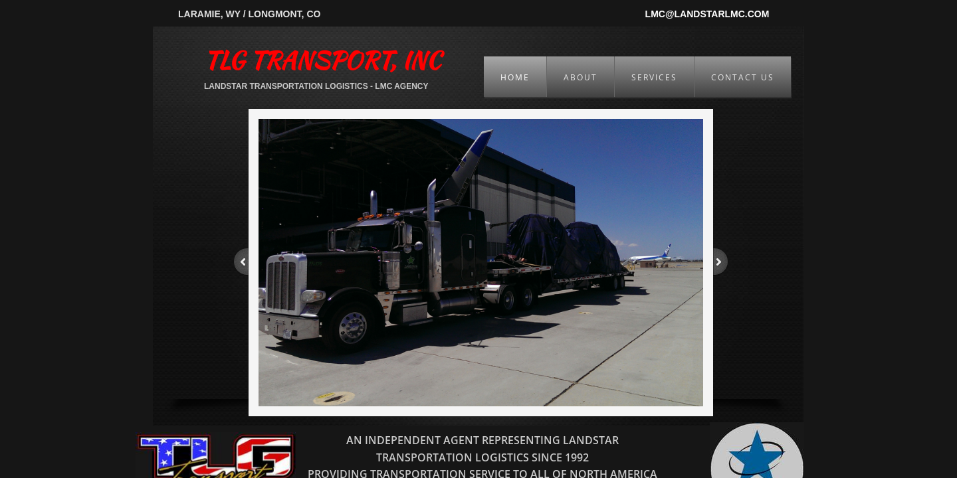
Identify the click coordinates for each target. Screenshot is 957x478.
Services (654, 77)
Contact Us (742, 77)
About (580, 77)
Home (515, 77)
